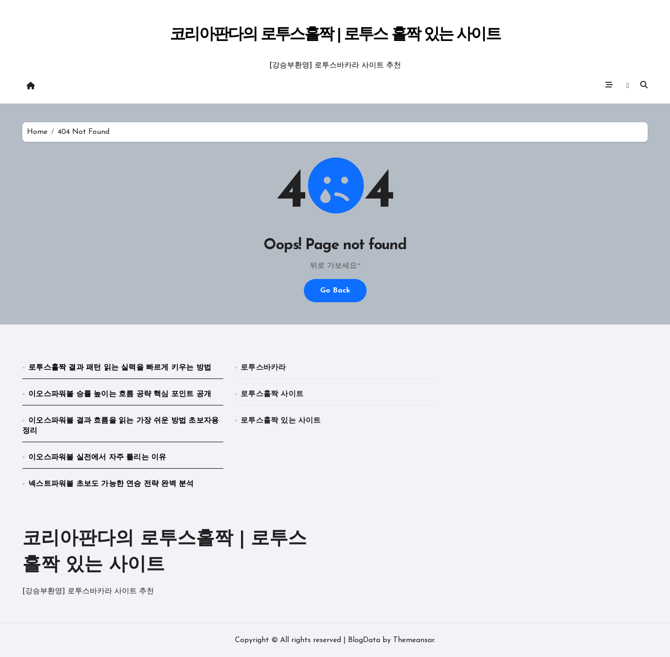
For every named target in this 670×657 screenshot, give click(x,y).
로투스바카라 (263, 368)
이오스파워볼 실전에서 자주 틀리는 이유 (97, 457)
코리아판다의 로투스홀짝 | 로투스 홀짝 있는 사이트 (335, 35)
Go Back (335, 290)
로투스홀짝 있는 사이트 (281, 421)
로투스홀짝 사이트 (272, 394)
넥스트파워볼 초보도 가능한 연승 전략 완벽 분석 (111, 484)
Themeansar (413, 640)
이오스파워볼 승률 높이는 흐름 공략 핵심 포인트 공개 (119, 394)
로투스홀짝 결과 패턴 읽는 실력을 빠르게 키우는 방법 (119, 368)
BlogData (364, 640)
